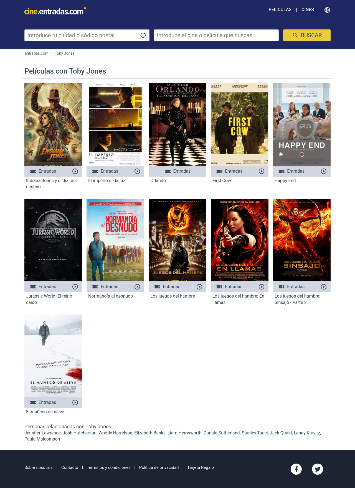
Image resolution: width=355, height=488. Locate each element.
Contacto (69, 467)
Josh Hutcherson (80, 433)
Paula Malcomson (42, 439)
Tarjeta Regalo (200, 467)
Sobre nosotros (38, 467)
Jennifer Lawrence (42, 433)
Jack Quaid (281, 433)
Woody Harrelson (115, 433)
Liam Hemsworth (184, 433)
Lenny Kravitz (307, 433)
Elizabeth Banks (150, 433)
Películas (280, 9)
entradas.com (37, 53)
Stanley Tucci (255, 433)
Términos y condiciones (109, 467)
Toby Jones (65, 53)
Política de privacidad (159, 467)
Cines (307, 9)
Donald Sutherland (222, 433)
